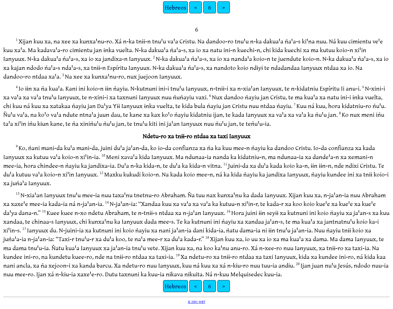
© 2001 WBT (196, 301)
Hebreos (175, 7)
